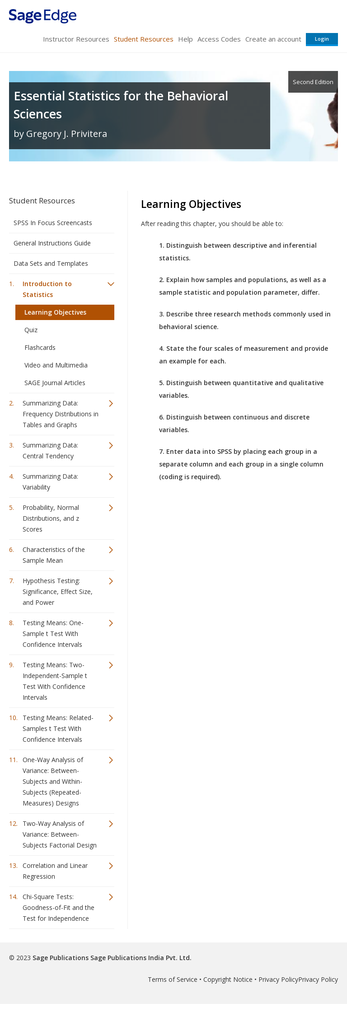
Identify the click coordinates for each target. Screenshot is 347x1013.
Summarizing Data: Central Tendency (50, 450)
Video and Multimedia (56, 365)
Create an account (273, 38)
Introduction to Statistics (47, 289)
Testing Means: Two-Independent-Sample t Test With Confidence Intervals (55, 681)
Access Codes (219, 38)
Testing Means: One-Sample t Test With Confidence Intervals (53, 633)
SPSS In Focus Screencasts (53, 222)
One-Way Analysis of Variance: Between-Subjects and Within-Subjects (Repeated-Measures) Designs (53, 781)
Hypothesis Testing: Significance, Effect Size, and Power (58, 591)
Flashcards (40, 347)
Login (322, 38)
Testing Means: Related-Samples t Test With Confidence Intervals (58, 728)
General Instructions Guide (52, 243)
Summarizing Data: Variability (50, 481)
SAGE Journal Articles (54, 382)
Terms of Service (172, 979)
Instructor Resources (76, 38)
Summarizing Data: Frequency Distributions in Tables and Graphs (60, 414)
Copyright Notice (228, 979)
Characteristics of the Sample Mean (54, 555)
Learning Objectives (55, 312)
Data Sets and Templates (51, 263)
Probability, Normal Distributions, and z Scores (51, 518)
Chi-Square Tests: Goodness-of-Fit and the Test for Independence (58, 907)
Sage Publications (61, 957)
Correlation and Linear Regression (55, 871)
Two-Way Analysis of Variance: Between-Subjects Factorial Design (60, 834)
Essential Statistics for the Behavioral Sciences (121, 104)
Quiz (31, 329)
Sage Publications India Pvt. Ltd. (140, 957)
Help (185, 38)
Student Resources (144, 38)
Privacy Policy (278, 979)
